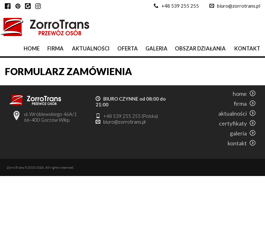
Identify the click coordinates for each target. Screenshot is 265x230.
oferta (127, 48)
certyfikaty (237, 123)
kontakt (247, 48)
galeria (156, 48)
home (32, 48)
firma (55, 48)
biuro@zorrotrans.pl (238, 6)
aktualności (91, 48)
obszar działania (200, 48)
